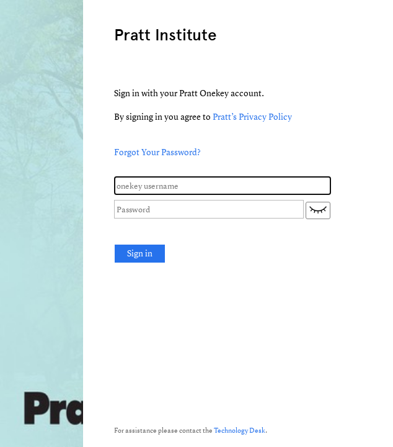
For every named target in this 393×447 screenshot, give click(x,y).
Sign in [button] (139, 253)
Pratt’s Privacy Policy (252, 116)
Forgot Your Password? (157, 152)
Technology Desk (239, 430)
